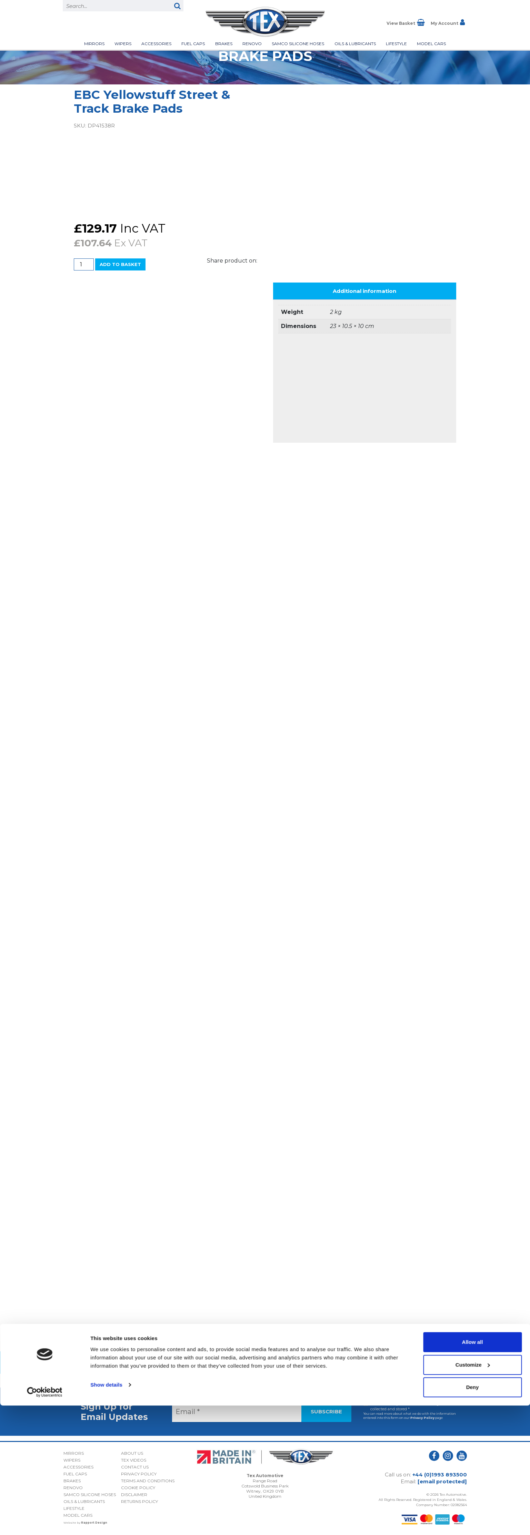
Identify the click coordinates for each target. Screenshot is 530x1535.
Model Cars (431, 43)
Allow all (472, 1471)
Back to (265, 1362)
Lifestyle (396, 43)
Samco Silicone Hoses (298, 43)
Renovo (252, 43)
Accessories (156, 43)
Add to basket (120, 264)
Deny (472, 1516)
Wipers (122, 43)
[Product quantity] (84, 264)
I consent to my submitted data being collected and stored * (404, 1406)
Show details (106, 1514)
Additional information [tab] (364, 291)
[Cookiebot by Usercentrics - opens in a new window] (44, 1521)
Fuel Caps (193, 43)
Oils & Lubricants (355, 43)
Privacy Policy (422, 1418)
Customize (473, 1494)
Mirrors (94, 43)
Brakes (223, 43)
